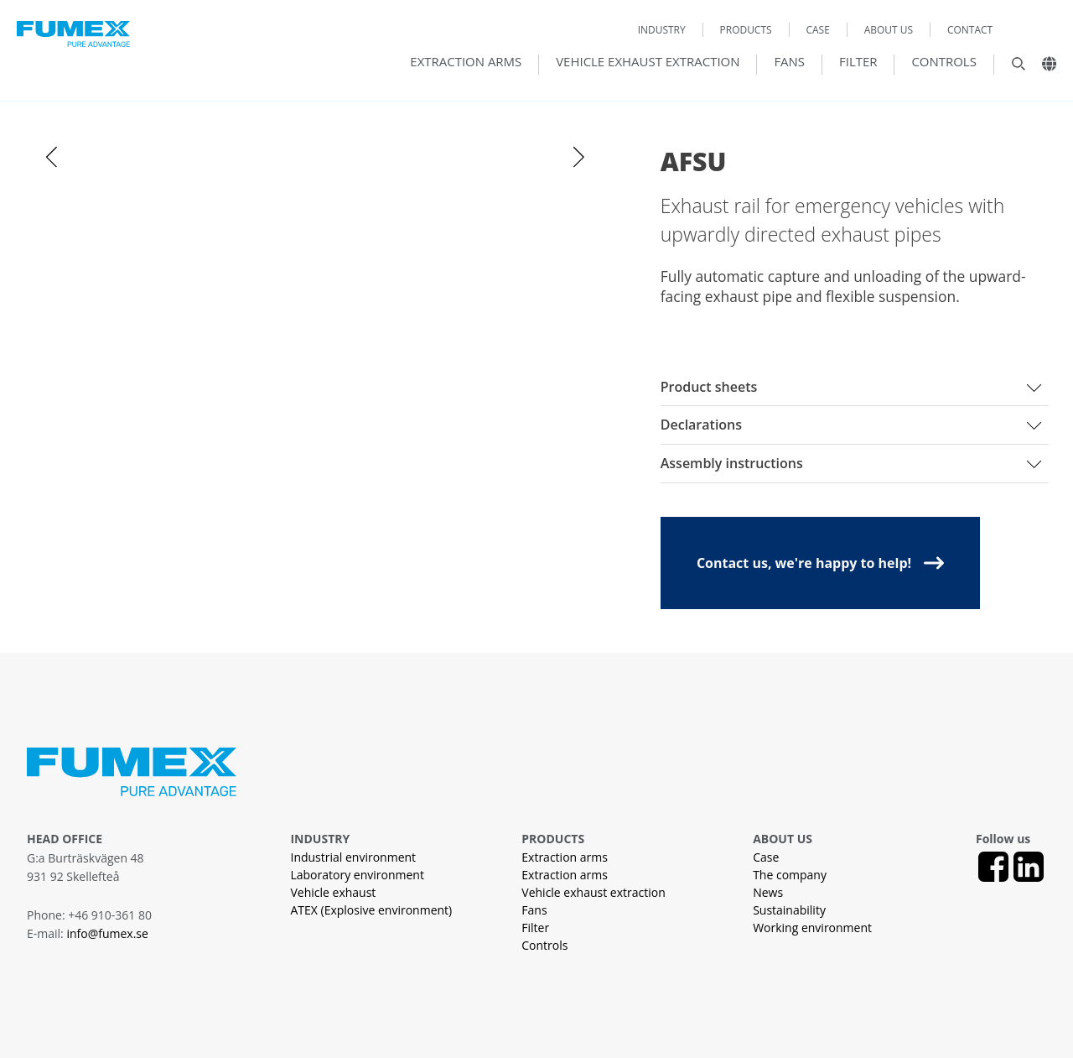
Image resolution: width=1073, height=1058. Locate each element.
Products (746, 30)
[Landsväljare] (1042, 68)
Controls (944, 62)
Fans (789, 62)
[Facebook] (993, 866)
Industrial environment (353, 857)
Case (817, 30)
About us (888, 30)
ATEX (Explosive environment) (371, 910)
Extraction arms (465, 62)
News (768, 892)
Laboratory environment (356, 875)
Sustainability (789, 910)
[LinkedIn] (1028, 866)
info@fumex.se (107, 933)
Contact (970, 30)
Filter (858, 62)
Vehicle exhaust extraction (647, 62)
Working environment (812, 928)
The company (790, 875)
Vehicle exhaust (333, 892)
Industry (662, 30)
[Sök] (1010, 68)
